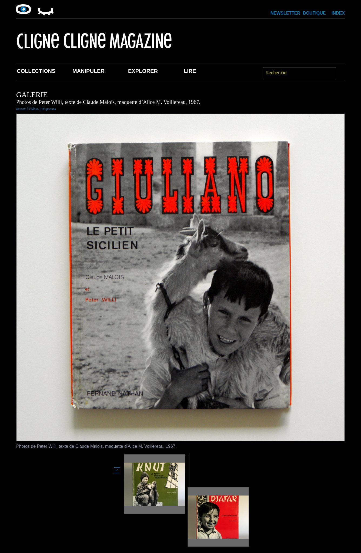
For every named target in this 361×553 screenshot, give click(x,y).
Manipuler (88, 71)
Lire (190, 71)
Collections (36, 71)
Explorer (143, 71)
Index (338, 13)
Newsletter (285, 13)
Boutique (314, 13)
